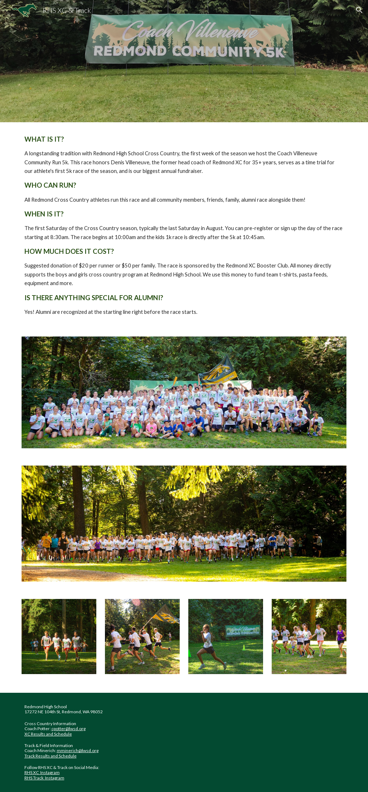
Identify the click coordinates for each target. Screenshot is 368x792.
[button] (359, 10)
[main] (184, 225)
